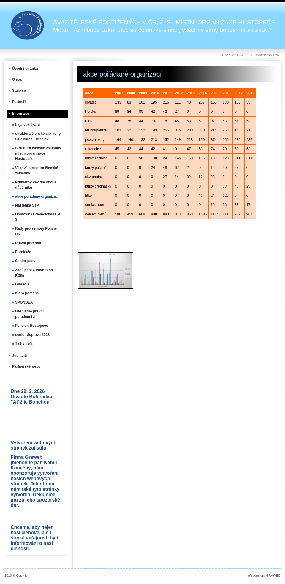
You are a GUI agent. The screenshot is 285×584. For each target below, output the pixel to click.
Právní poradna (28, 243)
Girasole (22, 284)
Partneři (19, 102)
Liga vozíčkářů (27, 125)
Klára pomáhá (27, 293)
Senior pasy (25, 261)
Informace (20, 114)
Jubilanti (19, 355)
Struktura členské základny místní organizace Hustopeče (38, 153)
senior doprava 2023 (32, 335)
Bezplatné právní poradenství (29, 314)
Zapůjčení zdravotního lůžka (34, 272)
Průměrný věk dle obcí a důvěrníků (35, 185)
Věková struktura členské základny (36, 170)
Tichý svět (23, 344)
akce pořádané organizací (37, 196)
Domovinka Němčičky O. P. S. (38, 217)
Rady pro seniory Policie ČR (36, 231)
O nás (17, 79)
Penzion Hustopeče (31, 325)
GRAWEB (273, 575)
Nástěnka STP (27, 205)
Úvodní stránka (25, 68)
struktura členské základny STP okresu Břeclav (38, 136)
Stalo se (19, 90)
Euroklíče (23, 252)
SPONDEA (24, 302)
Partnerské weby (26, 366)
